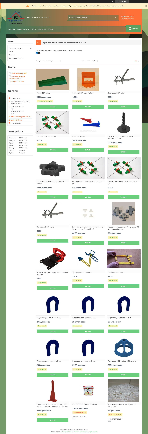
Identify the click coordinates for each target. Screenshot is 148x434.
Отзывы (12, 55)
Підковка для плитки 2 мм (83, 318)
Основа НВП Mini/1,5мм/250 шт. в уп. (87, 183)
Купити (52, 107)
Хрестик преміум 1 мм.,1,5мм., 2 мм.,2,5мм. (122, 405)
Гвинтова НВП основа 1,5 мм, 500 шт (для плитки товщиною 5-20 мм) (52, 405)
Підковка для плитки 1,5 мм (49, 318)
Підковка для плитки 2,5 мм (49, 361)
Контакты (42, 29)
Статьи (50, 29)
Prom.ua (85, 430)
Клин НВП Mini (78, 136)
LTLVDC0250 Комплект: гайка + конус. (50, 183)
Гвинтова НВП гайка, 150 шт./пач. (123, 361)
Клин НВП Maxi (43, 93)
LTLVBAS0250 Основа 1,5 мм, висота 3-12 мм (120, 137)
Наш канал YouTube (17, 58)
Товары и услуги (22, 29)
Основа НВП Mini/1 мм (46, 136)
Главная (11, 29)
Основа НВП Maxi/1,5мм (82, 93)
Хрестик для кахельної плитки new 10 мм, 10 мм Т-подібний (87, 228)
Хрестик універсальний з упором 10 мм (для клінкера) (123, 228)
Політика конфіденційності (88, 432)
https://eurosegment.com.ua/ (21, 117)
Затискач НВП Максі (45, 227)
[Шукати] (116, 17)
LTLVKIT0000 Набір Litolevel (84, 404)
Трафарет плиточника (82, 272)
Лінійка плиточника (116, 272)
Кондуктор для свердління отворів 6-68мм (52, 273)
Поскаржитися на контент (70, 432)
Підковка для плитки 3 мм (83, 361)
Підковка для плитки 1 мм (119, 318)
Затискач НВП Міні (116, 93)
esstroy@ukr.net (16, 120)
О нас (34, 29)
